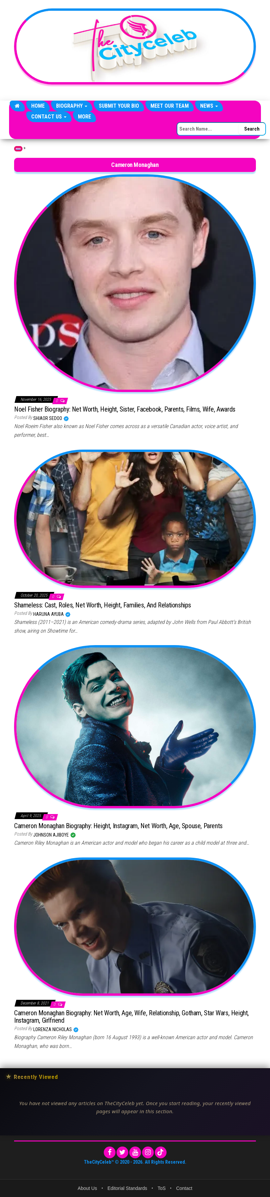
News (209, 106)
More (84, 116)
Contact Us (48, 116)
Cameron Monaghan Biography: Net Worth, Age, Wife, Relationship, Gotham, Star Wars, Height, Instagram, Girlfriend (131, 1016)
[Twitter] (122, 1152)
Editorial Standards (127, 1188)
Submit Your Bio (119, 106)
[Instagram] (148, 1152)
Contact (184, 1188)
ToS (162, 1188)
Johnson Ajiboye (51, 835)
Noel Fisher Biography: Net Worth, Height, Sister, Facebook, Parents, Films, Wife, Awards (124, 409)
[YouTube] (135, 1152)
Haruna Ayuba (49, 614)
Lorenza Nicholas (53, 1029)
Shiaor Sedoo (48, 418)
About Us (87, 1188)
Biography (71, 106)
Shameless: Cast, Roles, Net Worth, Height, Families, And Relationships (102, 605)
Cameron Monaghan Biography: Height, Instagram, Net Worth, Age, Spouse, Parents (118, 826)
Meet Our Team (169, 106)
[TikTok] (161, 1152)
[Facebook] (110, 1152)
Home (38, 106)
